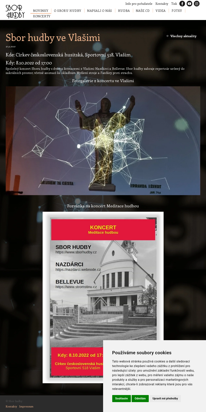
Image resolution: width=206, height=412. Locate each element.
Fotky (177, 11)
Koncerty (41, 16)
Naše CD (143, 11)
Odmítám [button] (140, 398)
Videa (161, 11)
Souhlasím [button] (121, 398)
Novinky (40, 11)
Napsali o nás (99, 11)
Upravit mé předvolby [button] (165, 398)
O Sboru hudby (67, 11)
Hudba (124, 11)
